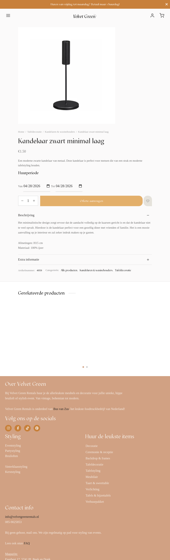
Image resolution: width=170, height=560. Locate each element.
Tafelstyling (93, 470)
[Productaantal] (28, 200)
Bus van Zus (61, 409)
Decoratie (92, 446)
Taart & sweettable (97, 483)
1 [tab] (83, 367)
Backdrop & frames (98, 458)
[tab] (85, 215)
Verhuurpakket (95, 501)
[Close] (166, 4)
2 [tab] (87, 367)
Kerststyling (12, 471)
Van (20, 186)
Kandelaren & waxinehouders (60, 131)
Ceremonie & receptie (99, 452)
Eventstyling (13, 445)
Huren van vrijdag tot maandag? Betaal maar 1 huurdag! (85, 4)
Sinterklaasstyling (16, 466)
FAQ (27, 543)
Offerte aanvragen (91, 201)
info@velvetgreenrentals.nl (22, 516)
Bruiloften (11, 456)
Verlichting (92, 489)
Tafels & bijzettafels (98, 495)
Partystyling (12, 450)
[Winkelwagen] (162, 15)
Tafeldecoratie (34, 131)
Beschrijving (26, 215)
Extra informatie (28, 259)
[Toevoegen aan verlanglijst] (148, 201)
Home (21, 131)
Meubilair (92, 477)
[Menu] (8, 15)
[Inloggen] (152, 15)
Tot (53, 186)
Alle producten (69, 270)
